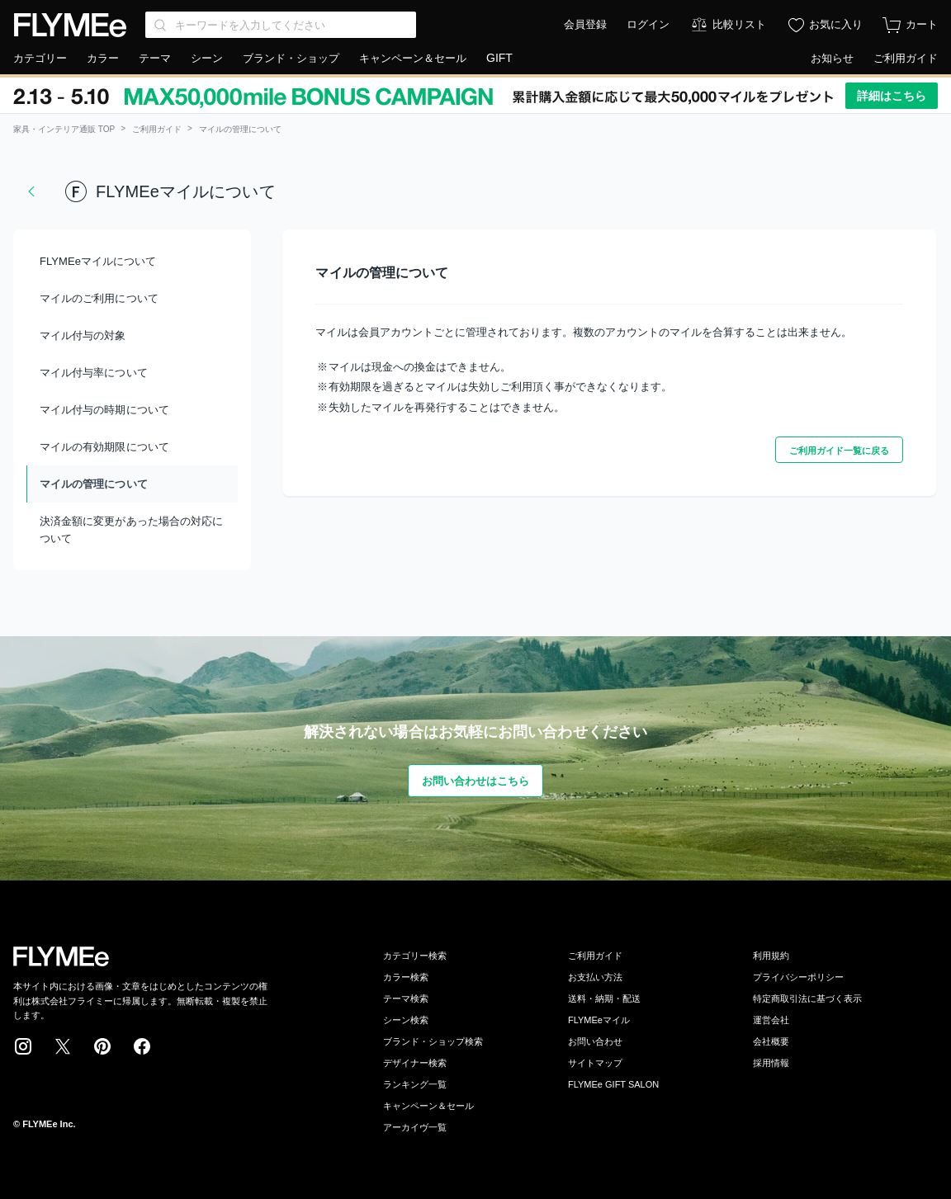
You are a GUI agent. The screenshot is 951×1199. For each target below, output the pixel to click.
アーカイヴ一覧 (415, 1127)
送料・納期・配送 (604, 998)
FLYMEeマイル (599, 1020)
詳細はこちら (891, 95)
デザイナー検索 (415, 1063)
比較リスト (739, 24)
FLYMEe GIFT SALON (613, 1084)
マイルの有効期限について (104, 447)
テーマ (155, 58)
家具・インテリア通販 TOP (64, 129)
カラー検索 (405, 977)
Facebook (142, 1046)
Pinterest (102, 1046)
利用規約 (771, 956)
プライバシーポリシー (798, 977)
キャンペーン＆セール (412, 58)
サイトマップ (595, 1063)
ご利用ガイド (905, 58)
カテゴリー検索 (415, 956)
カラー (103, 58)
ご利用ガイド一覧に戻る (839, 451)
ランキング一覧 (415, 1084)
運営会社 (771, 1020)
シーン (207, 58)
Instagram (23, 1046)
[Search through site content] (280, 25)
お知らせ (832, 58)
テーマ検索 (405, 998)
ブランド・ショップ (291, 58)
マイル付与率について (94, 372)
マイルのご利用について (99, 298)
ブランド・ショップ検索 (433, 1041)
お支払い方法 (595, 977)
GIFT (499, 57)
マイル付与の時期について (104, 410)
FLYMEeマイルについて (98, 261)
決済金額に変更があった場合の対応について (131, 530)
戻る (31, 191)
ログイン (648, 24)
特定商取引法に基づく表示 (807, 998)
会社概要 (771, 1041)
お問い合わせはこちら (476, 781)
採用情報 (771, 1063)
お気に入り (836, 24)
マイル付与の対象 (83, 335)
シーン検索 (405, 1020)
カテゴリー (40, 58)
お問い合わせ (595, 1041)
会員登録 (585, 24)
